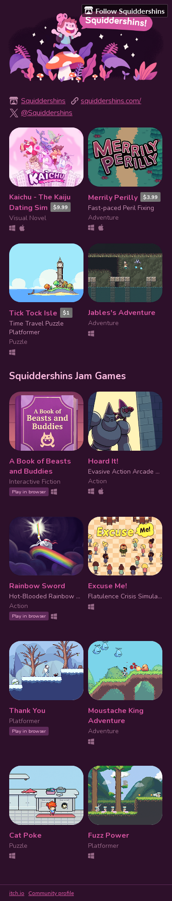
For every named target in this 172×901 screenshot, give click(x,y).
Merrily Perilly (113, 198)
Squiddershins (43, 101)
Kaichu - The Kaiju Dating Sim (40, 202)
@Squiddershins (46, 113)
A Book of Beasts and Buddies (40, 466)
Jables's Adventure (121, 313)
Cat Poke (25, 835)
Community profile (51, 893)
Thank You (27, 711)
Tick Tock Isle (33, 313)
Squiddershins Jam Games (67, 376)
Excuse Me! (107, 586)
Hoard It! (103, 461)
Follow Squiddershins (124, 10)
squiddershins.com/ (111, 101)
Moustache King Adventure (116, 716)
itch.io (16, 893)
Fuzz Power (108, 835)
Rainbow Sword (37, 586)
